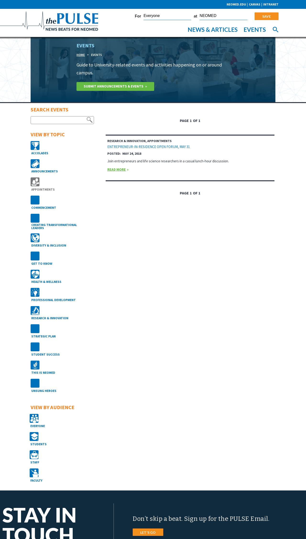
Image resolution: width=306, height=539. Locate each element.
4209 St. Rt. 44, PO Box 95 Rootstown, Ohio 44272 (161, 488)
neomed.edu (236, 4)
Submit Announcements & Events (116, 87)
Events (255, 29)
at (195, 16)
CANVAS (254, 4)
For (138, 16)
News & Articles (213, 29)
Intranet (271, 4)
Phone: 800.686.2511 (142, 497)
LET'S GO (148, 447)
